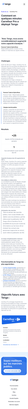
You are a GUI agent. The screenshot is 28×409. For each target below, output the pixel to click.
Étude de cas (4, 11)
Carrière (14, 395)
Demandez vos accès (14, 401)
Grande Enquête (14, 398)
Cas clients (14, 389)
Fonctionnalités (14, 385)
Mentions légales (14, 404)
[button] (24, 4)
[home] (6, 4)
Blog (14, 392)
